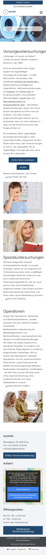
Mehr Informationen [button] (23, 485)
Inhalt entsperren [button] (23, 489)
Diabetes (11, 91)
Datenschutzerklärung (27, 544)
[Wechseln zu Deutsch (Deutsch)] (34, 549)
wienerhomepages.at (23, 540)
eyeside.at (25, 538)
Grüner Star (25, 91)
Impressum (14, 544)
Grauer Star (25, 98)
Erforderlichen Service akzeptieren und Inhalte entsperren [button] (23, 496)
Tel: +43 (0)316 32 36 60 (15, 445)
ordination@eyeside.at (14, 449)
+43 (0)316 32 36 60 (23, 6)
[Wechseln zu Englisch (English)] (17, 549)
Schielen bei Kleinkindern (26, 82)
